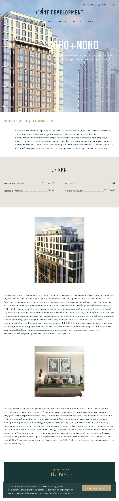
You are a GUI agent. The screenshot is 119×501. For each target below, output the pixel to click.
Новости (77, 21)
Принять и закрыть (96, 488)
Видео (103, 5)
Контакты (92, 21)
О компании (27, 21)
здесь (70, 493)
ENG (113, 5)
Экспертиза (45, 21)
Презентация (87, 5)
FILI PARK (59, 474)
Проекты (62, 21)
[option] (59, 250)
